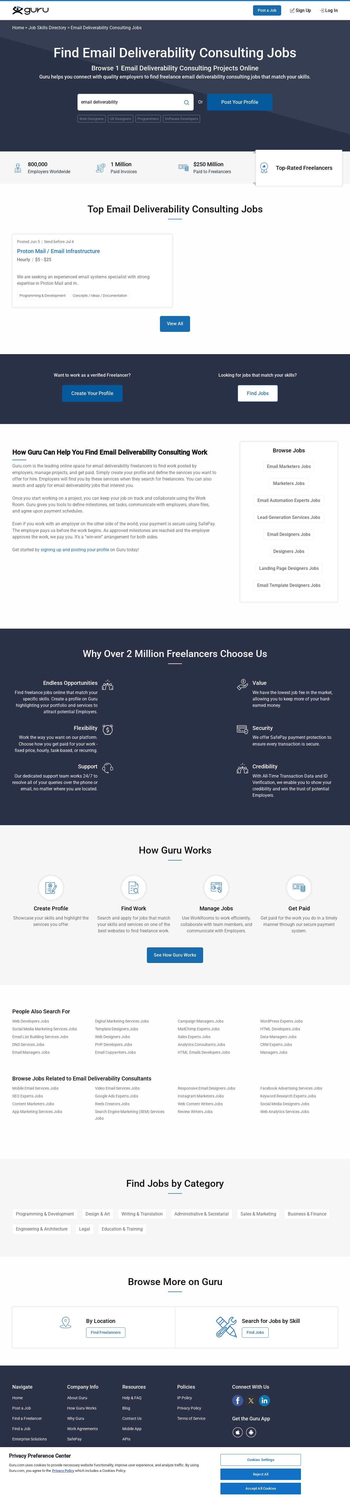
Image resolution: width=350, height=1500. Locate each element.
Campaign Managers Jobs (200, 1021)
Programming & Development (45, 1214)
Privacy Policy (189, 1408)
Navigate (22, 1387)
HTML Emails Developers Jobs (204, 1052)
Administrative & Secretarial (201, 1214)
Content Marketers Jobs (33, 1104)
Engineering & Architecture (41, 1229)
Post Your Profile (239, 102)
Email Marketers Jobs (289, 466)
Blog (126, 1408)
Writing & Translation (142, 1214)
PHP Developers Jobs (113, 1044)
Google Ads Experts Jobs (116, 1096)
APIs (126, 1439)
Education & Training (122, 1229)
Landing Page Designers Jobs (289, 568)
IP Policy (184, 1398)
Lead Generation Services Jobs (288, 517)
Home (18, 27)
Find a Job (21, 1429)
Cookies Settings (260, 1462)
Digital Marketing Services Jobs (122, 1021)
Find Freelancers (106, 1332)
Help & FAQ (132, 1398)
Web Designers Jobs (112, 1037)
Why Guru (75, 1418)
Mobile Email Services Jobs (35, 1088)
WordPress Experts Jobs (281, 1021)
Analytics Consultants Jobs (201, 1044)
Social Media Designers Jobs (284, 1104)
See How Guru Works (175, 955)
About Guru (77, 1398)
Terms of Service (191, 1418)
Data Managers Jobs (278, 1037)
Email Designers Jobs (288, 534)
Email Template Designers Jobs (288, 585)
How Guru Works (81, 1408)
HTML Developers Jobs (280, 1029)
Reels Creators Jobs (112, 1104)
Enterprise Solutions (29, 1439)
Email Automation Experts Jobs (288, 500)
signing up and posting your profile (75, 549)
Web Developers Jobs (30, 1021)
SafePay (74, 1439)
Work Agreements (82, 1429)
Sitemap (129, 1449)
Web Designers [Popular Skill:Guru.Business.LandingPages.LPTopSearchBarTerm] (91, 119)
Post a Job (267, 10)
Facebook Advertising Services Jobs (291, 1088)
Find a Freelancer (27, 1418)
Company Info (82, 1387)
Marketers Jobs (289, 483)
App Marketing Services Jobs (37, 1111)
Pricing (73, 1449)
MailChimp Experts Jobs (199, 1029)
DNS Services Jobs (28, 1044)
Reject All (260, 1477)
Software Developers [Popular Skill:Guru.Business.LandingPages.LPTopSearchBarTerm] (181, 119)
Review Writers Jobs (195, 1111)
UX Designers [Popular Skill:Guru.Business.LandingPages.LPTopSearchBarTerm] (120, 119)
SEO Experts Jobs (27, 1096)
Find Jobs (258, 393)
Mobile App (132, 1429)
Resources (134, 1387)
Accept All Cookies (261, 1491)
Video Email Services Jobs (117, 1088)
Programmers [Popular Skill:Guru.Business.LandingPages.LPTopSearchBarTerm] (148, 119)
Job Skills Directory (47, 27)
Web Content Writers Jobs (200, 1104)
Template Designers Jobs (116, 1029)
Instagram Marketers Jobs (201, 1096)
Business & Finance (307, 1214)
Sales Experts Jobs (194, 1037)
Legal (84, 1229)
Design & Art (98, 1214)
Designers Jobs (288, 551)
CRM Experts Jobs (276, 1044)
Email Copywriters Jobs (115, 1052)
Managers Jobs (273, 1052)
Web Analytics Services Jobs (284, 1111)
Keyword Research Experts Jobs (288, 1096)
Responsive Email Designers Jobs (206, 1088)
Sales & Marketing (258, 1214)
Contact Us (132, 1418)
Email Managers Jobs (31, 1052)
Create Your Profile (92, 393)
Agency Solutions (27, 1449)
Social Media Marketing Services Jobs (44, 1029)
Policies (186, 1387)
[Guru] (30, 10)
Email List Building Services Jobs (40, 1037)
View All (175, 323)
